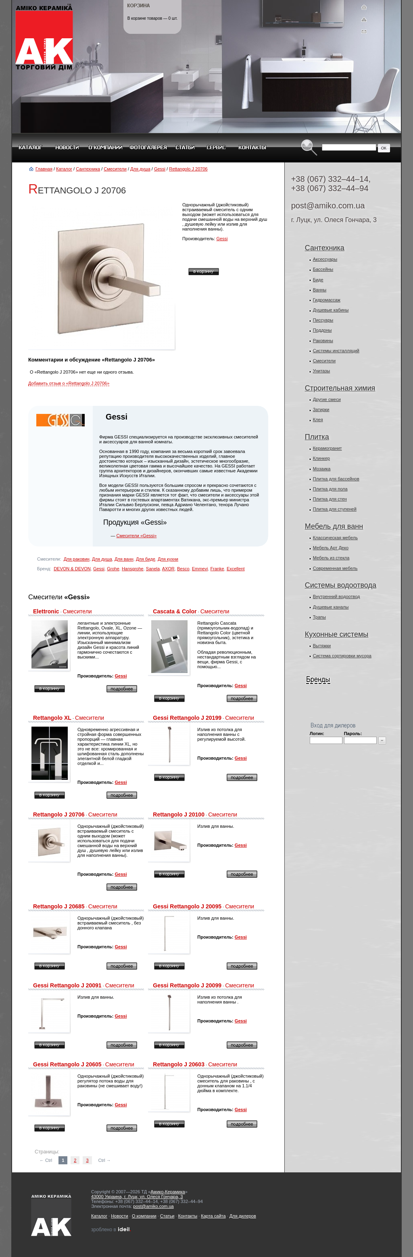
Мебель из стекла (331, 557)
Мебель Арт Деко (330, 547)
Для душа (140, 168)
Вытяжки (322, 645)
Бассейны (323, 269)
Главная (43, 168)
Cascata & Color (174, 611)
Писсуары (323, 320)
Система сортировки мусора (342, 655)
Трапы (319, 617)
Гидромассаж (326, 299)
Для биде (145, 559)
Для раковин (77, 559)
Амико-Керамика (167, 1191)
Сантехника (88, 168)
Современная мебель (335, 568)
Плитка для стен (330, 499)
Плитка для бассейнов (336, 478)
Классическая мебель (335, 537)
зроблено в (111, 1229)
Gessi (159, 168)
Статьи (167, 1215)
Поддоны (322, 330)
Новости (119, 1215)
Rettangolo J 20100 (178, 814)
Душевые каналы (331, 607)
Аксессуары (325, 259)
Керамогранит (327, 448)
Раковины (323, 340)
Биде (318, 279)
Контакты (188, 1215)
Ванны (320, 289)
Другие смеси (327, 399)
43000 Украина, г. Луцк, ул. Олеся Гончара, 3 (137, 1196)
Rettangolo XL (52, 718)
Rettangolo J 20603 (178, 1064)
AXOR (168, 568)
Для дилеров (242, 1215)
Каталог (64, 168)
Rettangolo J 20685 (59, 906)
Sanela (153, 568)
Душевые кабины (331, 309)
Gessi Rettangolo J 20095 (187, 906)
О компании (144, 1215)
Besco (183, 568)
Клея (318, 419)
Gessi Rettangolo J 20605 (67, 1064)
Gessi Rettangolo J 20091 (67, 985)
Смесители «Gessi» (136, 535)
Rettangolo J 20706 (188, 168)
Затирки (321, 409)
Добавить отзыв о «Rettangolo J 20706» (68, 383)
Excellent (236, 568)
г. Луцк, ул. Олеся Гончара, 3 (334, 219)
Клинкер (321, 458)
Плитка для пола (330, 488)
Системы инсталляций (336, 350)
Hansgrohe (133, 568)
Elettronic (46, 611)
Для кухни (168, 559)
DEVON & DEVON (72, 568)
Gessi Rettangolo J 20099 (187, 985)
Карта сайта (213, 1215)
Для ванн (124, 559)
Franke (217, 568)
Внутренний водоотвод (336, 596)
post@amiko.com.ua (328, 205)
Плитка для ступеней (335, 509)
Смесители (115, 168)
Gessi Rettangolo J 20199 (187, 718)
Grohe (113, 568)
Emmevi (200, 568)
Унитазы (321, 370)
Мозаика (322, 468)
